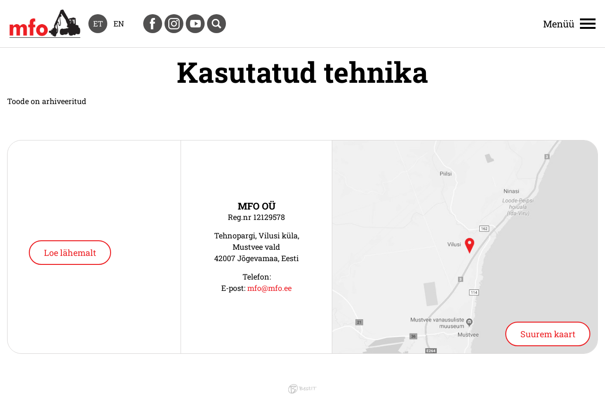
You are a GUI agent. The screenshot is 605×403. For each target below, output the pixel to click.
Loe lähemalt (70, 252)
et (98, 23)
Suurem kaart (547, 334)
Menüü (558, 24)
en (118, 23)
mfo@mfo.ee (269, 288)
